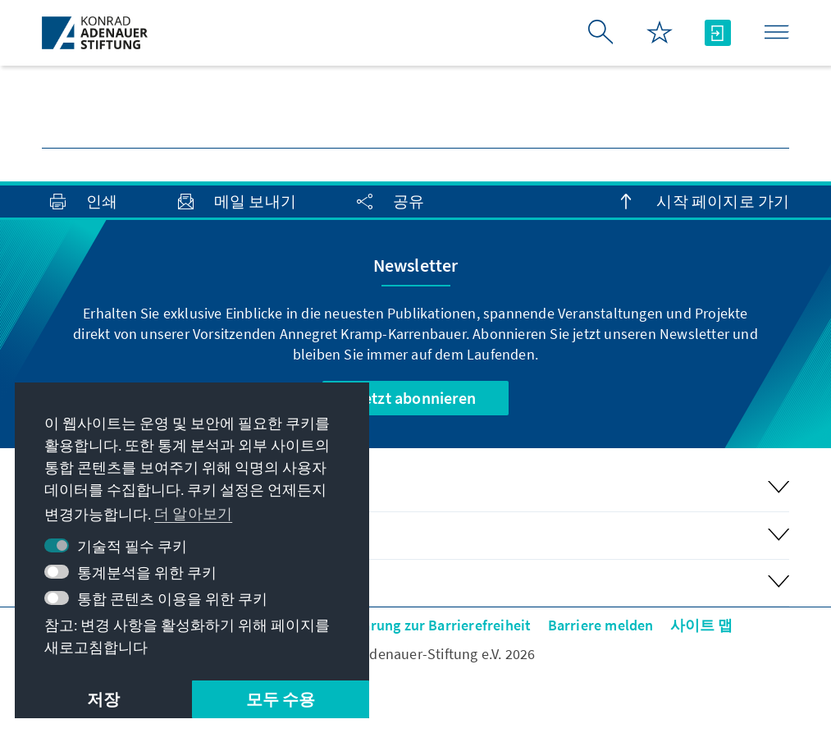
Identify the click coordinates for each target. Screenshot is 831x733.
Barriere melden (601, 625)
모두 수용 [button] (281, 699)
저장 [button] (103, 699)
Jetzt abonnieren (415, 397)
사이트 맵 (701, 625)
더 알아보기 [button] (193, 513)
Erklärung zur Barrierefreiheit (434, 625)
